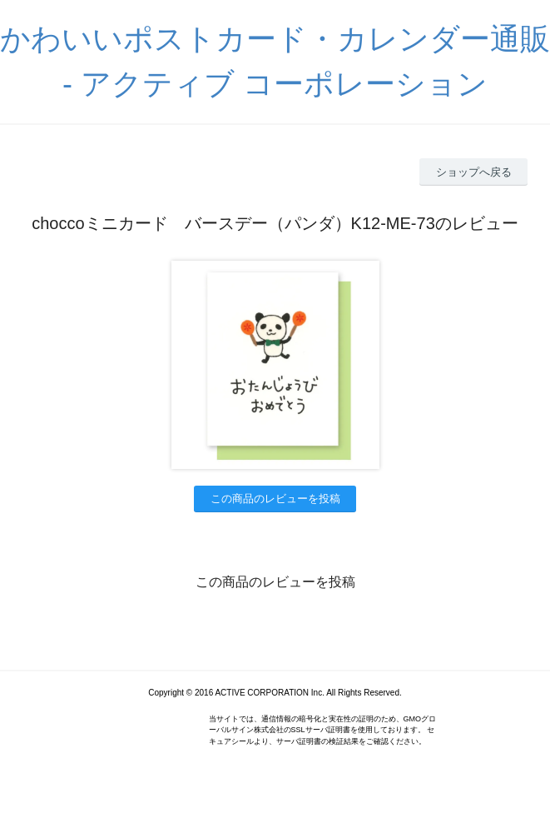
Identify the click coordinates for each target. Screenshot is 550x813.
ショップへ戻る (474, 172)
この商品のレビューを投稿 (275, 498)
